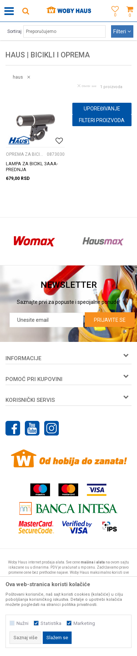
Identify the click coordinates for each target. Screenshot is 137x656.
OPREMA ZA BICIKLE (25, 154)
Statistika (51, 623)
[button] (25, 11)
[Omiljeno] (113, 19)
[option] (34, 241)
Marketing (84, 623)
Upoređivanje (102, 109)
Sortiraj (14, 31)
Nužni (22, 623)
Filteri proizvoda (102, 120)
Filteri (122, 31)
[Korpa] (129, 19)
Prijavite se (110, 320)
